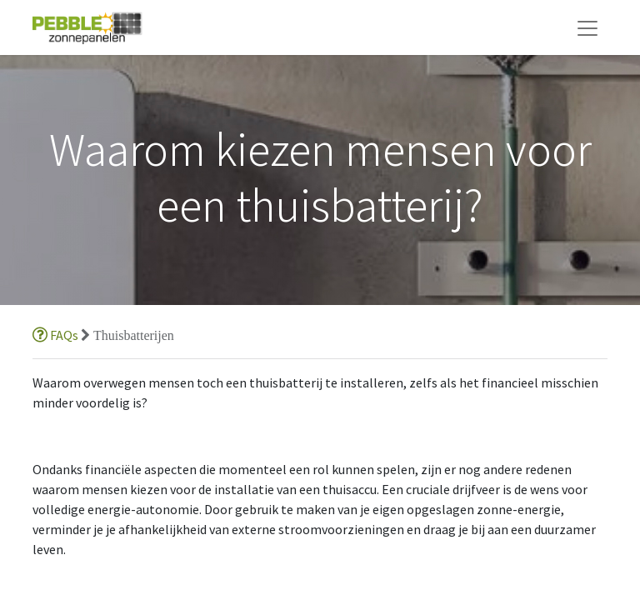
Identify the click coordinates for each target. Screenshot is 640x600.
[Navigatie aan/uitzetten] (588, 27)
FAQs (56, 335)
